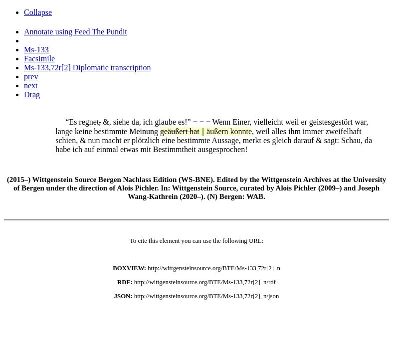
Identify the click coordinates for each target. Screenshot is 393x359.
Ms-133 (36, 49)
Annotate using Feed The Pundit (75, 31)
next (31, 85)
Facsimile (39, 58)
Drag (32, 94)
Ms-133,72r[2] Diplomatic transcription (87, 67)
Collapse (38, 12)
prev (31, 76)
